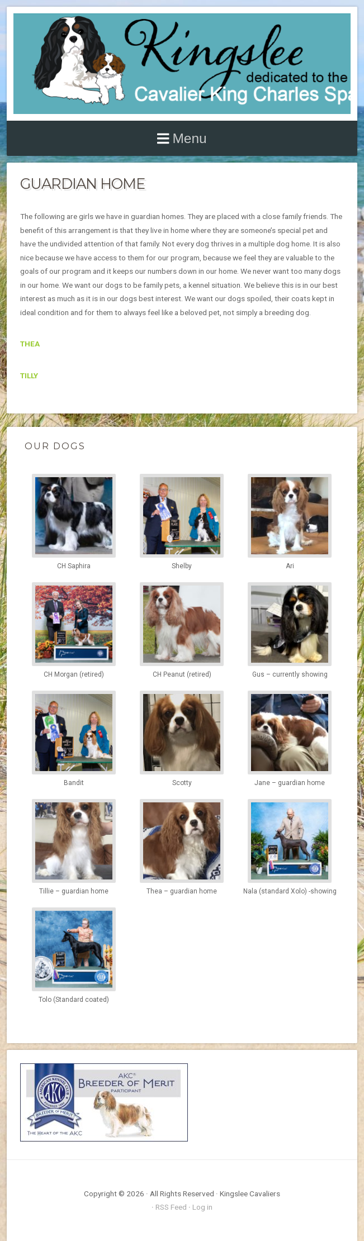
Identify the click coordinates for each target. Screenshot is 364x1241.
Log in (202, 1206)
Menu (189, 138)
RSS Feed (171, 1206)
